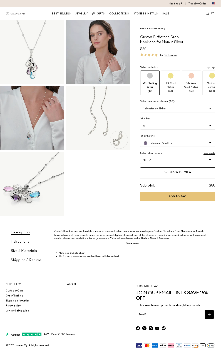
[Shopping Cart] (213, 13)
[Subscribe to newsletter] (209, 314)
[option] (150, 83)
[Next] (213, 68)
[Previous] (209, 68)
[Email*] (170, 314)
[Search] (207, 13)
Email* (142, 314)
